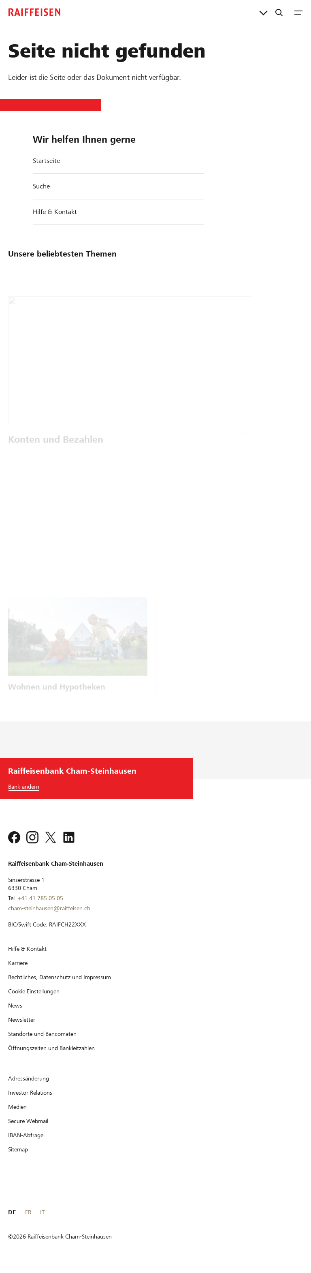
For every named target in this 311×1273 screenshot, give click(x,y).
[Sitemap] (18, 1149)
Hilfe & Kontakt (55, 212)
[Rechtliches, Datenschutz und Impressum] (59, 977)
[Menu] (298, 12)
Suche (41, 186)
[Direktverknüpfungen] (263, 12)
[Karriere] (18, 963)
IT (42, 1212)
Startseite (46, 161)
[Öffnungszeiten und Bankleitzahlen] (51, 1048)
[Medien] (17, 1107)
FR (28, 1212)
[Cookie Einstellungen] (34, 991)
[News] (15, 1005)
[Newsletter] (21, 1019)
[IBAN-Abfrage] (25, 1135)
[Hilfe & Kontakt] (27, 949)
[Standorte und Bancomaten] (42, 1034)
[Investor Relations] (30, 1092)
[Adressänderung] (28, 1078)
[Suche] (279, 12)
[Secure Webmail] (28, 1121)
